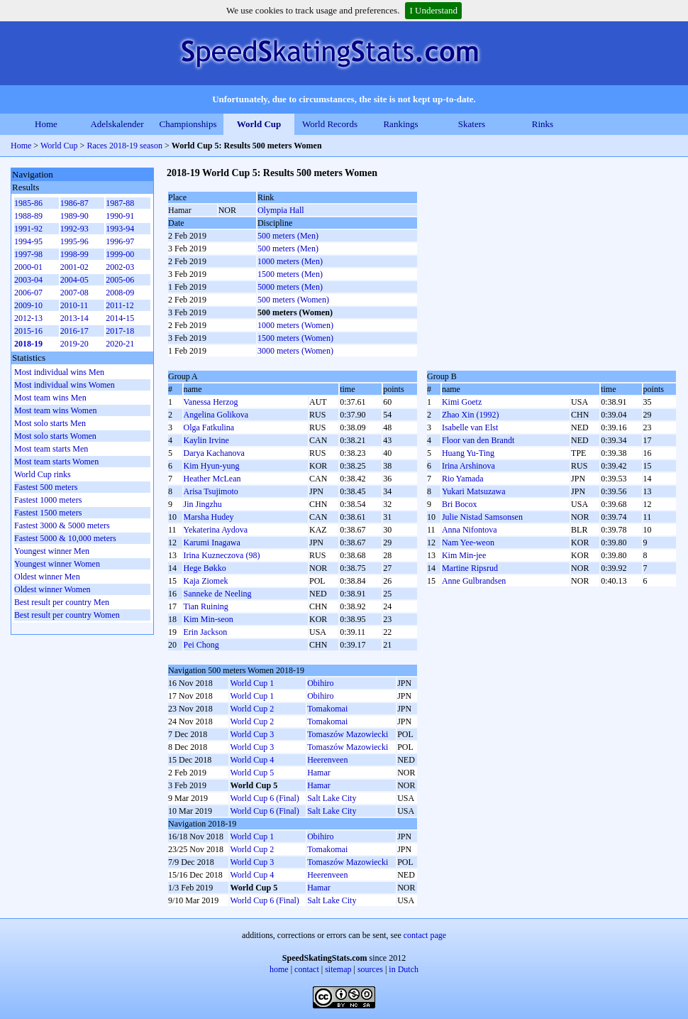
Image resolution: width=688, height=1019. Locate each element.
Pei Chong (201, 645)
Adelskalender (116, 124)
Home (46, 124)
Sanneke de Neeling (218, 594)
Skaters (471, 124)
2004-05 (74, 280)
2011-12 (120, 305)
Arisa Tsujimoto (211, 491)
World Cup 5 (252, 773)
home (279, 969)
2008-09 (120, 293)
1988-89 (28, 216)
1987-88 (120, 203)
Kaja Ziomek (206, 581)
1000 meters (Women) (295, 325)
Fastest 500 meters (45, 487)
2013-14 (74, 318)
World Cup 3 (252, 734)
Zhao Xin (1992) (470, 415)
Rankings (400, 124)
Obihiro (320, 683)
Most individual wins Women (64, 385)
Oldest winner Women (52, 589)
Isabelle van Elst (470, 427)
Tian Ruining (206, 606)
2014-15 (120, 318)
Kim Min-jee (464, 555)
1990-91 (120, 216)
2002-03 (120, 267)
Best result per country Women (67, 615)
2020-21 (120, 344)
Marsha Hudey (209, 517)
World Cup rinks (42, 474)
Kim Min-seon (208, 619)
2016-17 (74, 331)
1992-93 (74, 229)
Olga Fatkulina (209, 427)
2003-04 (28, 280)
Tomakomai (327, 709)
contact (306, 969)
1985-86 (28, 203)
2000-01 (28, 267)
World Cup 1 (252, 683)
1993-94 (120, 229)
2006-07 (28, 293)
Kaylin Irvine (206, 440)
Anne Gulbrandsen (474, 581)
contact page (425, 935)
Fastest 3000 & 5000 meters (62, 525)
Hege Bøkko (205, 568)
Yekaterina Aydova (216, 530)
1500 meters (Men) (290, 274)
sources (370, 969)
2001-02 (74, 267)
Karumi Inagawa (212, 542)
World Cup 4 (252, 760)
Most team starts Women (56, 462)
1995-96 (74, 241)
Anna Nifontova (469, 530)
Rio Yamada (463, 479)
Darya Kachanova (214, 453)
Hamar (319, 773)
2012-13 (28, 318)
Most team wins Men (50, 398)
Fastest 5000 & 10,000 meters (65, 538)
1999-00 (120, 254)
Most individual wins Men (59, 372)
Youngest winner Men (51, 551)
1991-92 (28, 229)
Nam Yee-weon (468, 542)
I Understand (433, 10)
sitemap (338, 969)
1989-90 (74, 216)
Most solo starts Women (55, 436)
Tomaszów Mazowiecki (347, 734)
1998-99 (74, 254)
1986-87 (74, 203)
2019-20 (74, 344)
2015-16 (28, 331)
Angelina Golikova (216, 415)
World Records (329, 124)
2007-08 (74, 293)
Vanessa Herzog (211, 402)
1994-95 (28, 241)
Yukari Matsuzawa (474, 491)
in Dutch (403, 969)
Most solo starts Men (50, 423)
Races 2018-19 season (124, 146)
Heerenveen (327, 760)
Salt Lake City (331, 798)
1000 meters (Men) (290, 261)
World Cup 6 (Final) (264, 798)
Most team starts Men (51, 449)
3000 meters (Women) (295, 351)
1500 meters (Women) (295, 338)
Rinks (542, 124)
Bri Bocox (459, 504)
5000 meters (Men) (290, 287)
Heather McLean (212, 479)
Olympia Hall (280, 210)
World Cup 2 (252, 709)
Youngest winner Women (57, 564)
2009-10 (28, 305)
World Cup (259, 124)
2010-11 (74, 305)
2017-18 (120, 331)
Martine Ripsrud (470, 568)
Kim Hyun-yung (212, 466)
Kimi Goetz (462, 402)
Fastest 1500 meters (48, 513)
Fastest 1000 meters (48, 500)
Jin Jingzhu (203, 504)
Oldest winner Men (47, 577)
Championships (188, 124)
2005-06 (120, 280)
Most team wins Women (55, 410)
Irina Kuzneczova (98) (222, 555)
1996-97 (120, 241)
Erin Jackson (206, 632)
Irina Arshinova (468, 466)
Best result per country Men (61, 602)
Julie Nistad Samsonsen (482, 517)
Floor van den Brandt (478, 440)
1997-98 (28, 254)
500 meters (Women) (293, 300)
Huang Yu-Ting (468, 453)
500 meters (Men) (287, 236)
